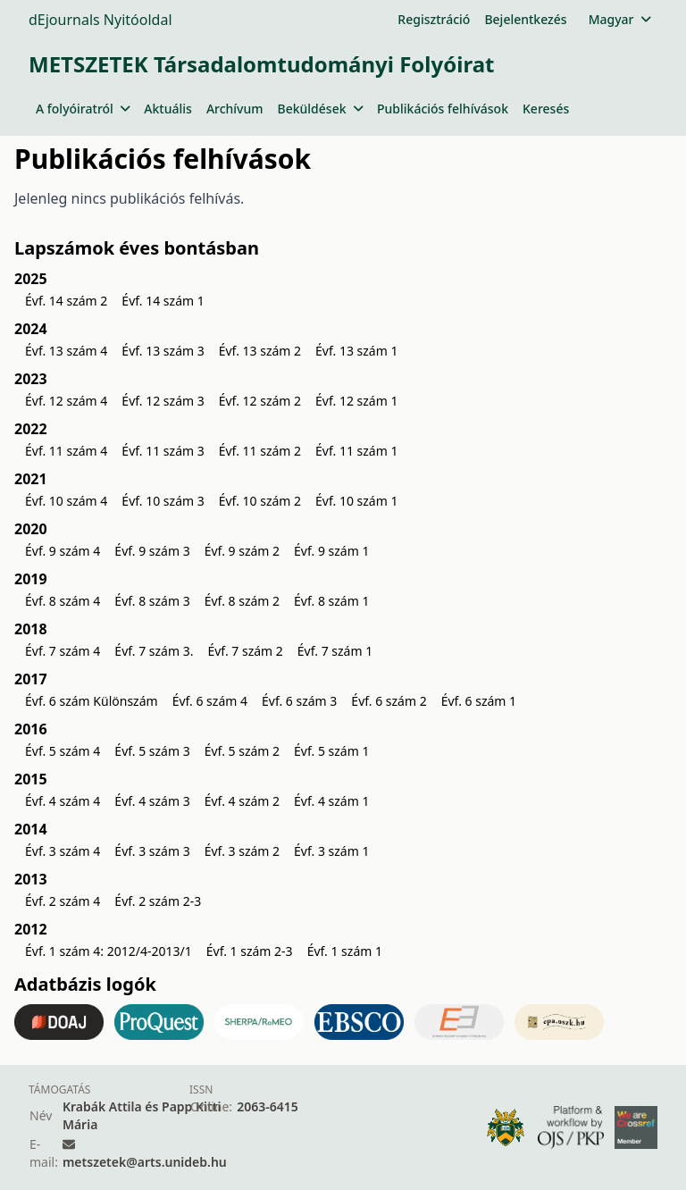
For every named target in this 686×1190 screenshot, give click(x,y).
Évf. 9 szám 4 (62, 550)
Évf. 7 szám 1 (334, 650)
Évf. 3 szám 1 (331, 850)
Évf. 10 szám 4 (66, 500)
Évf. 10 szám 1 (356, 500)
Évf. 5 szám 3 (151, 750)
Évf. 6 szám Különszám (91, 700)
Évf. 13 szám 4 (66, 350)
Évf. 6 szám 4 (209, 700)
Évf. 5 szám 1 (331, 750)
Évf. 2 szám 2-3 (157, 900)
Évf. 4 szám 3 (151, 800)
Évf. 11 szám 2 (260, 450)
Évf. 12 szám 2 (260, 400)
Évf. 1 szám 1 (344, 951)
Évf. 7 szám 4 (62, 650)
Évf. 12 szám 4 (66, 400)
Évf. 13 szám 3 (162, 350)
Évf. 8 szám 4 (62, 600)
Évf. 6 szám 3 (299, 700)
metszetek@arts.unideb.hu (145, 1161)
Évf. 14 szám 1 (162, 300)
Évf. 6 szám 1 (478, 700)
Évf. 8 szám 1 (331, 600)
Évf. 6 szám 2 (388, 700)
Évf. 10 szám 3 (162, 500)
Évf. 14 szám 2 (66, 300)
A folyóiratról (83, 108)
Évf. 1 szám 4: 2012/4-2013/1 (108, 951)
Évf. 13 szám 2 (260, 350)
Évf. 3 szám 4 (62, 850)
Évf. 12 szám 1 (356, 400)
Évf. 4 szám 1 (331, 800)
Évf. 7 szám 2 (244, 650)
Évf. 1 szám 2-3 (249, 951)
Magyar (619, 19)
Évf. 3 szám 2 (242, 850)
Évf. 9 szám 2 (242, 550)
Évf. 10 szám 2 (260, 500)
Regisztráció (433, 19)
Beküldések (320, 108)
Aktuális (168, 108)
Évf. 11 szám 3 (162, 450)
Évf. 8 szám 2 (242, 600)
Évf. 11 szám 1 (356, 450)
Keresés (546, 108)
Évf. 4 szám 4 (62, 800)
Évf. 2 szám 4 (62, 900)
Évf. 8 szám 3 (151, 600)
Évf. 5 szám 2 (242, 750)
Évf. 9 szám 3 (151, 550)
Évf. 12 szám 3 (162, 400)
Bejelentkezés (525, 19)
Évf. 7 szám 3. (153, 650)
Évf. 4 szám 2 (242, 800)
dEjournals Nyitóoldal (100, 19)
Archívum (235, 108)
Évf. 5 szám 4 (62, 750)
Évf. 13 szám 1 (356, 350)
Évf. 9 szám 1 (331, 550)
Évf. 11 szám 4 (66, 450)
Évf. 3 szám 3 (151, 850)
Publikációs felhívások (442, 108)
